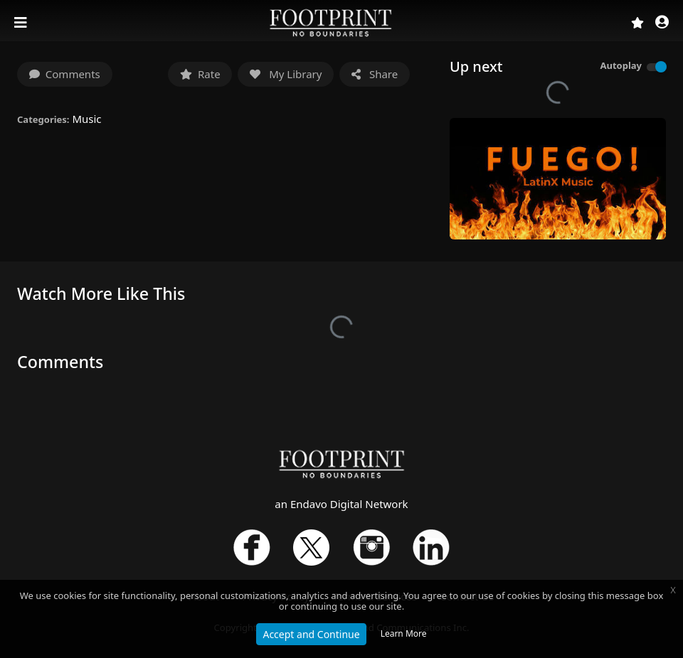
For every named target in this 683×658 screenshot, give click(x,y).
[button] (662, 23)
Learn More (404, 633)
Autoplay (621, 65)
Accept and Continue (311, 634)
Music (86, 119)
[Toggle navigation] (22, 23)
